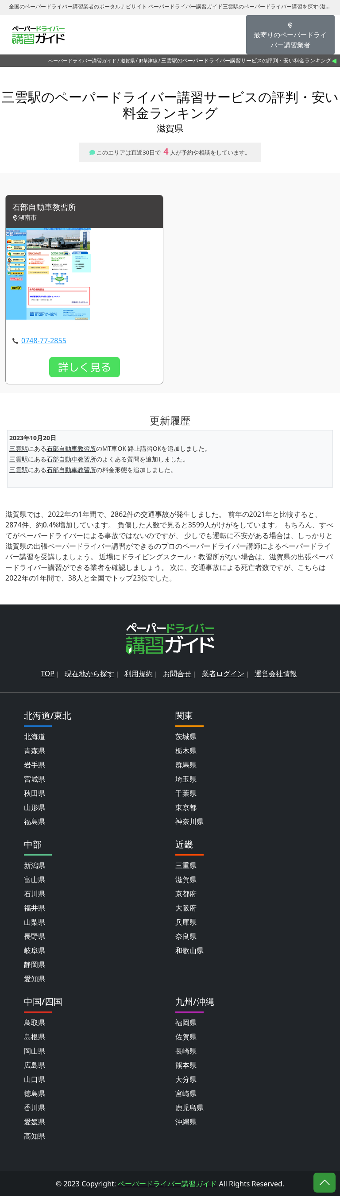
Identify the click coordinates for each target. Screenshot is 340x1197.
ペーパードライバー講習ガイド (82, 60)
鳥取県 (34, 1023)
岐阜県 (34, 951)
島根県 (34, 1037)
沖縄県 (186, 1122)
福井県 (34, 909)
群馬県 (186, 766)
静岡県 (34, 965)
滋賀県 (127, 60)
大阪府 (186, 909)
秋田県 (34, 794)
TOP (47, 674)
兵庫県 (186, 923)
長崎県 (186, 1052)
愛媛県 (34, 1122)
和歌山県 (189, 951)
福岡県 (186, 1023)
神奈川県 (189, 822)
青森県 (34, 751)
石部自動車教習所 (47, 207)
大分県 (186, 1080)
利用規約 (138, 674)
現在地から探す (89, 674)
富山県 (34, 880)
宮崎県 (186, 1094)
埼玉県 (186, 780)
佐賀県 (186, 1037)
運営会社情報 (276, 674)
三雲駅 (18, 449)
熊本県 (186, 1066)
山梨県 (34, 923)
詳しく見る (84, 367)
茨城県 (186, 737)
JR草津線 (148, 60)
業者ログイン (223, 674)
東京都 (186, 808)
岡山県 (34, 1052)
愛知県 (34, 979)
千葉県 (186, 794)
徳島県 (34, 1094)
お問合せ (177, 674)
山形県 (34, 808)
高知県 (34, 1137)
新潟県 (34, 866)
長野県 (34, 937)
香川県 (34, 1108)
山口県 (34, 1080)
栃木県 (186, 751)
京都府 (186, 894)
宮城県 (34, 780)
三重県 (186, 866)
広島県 (34, 1066)
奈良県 (186, 937)
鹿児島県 (189, 1108)
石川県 (34, 894)
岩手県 (34, 766)
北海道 (34, 737)
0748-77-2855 (43, 341)
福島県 (34, 822)
